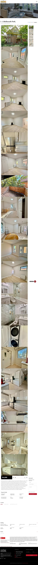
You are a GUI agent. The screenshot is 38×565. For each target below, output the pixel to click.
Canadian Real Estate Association (5, 542)
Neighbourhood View (13, 504)
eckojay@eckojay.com (19, 557)
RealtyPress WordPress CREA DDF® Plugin (6, 546)
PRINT (35, 22)
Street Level (6, 504)
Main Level (2, 533)
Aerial (2, 504)
